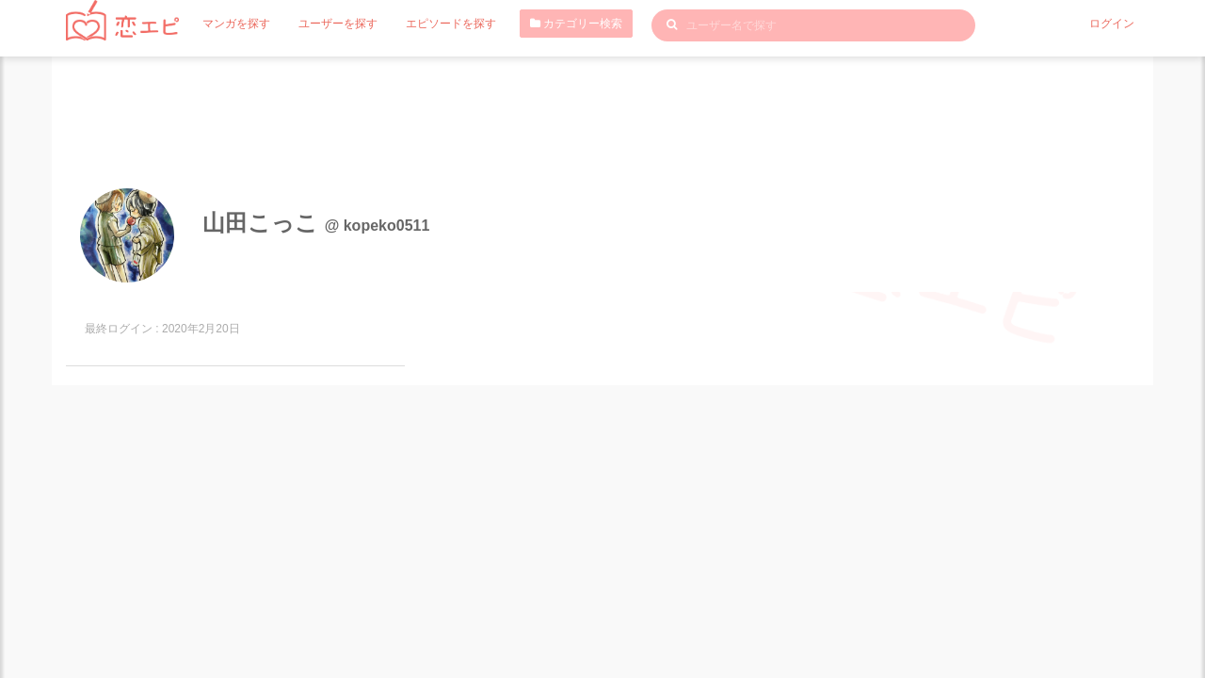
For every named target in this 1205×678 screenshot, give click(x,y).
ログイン (1111, 23)
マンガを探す (236, 23)
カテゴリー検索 (576, 23)
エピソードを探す (451, 23)
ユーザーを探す (338, 23)
